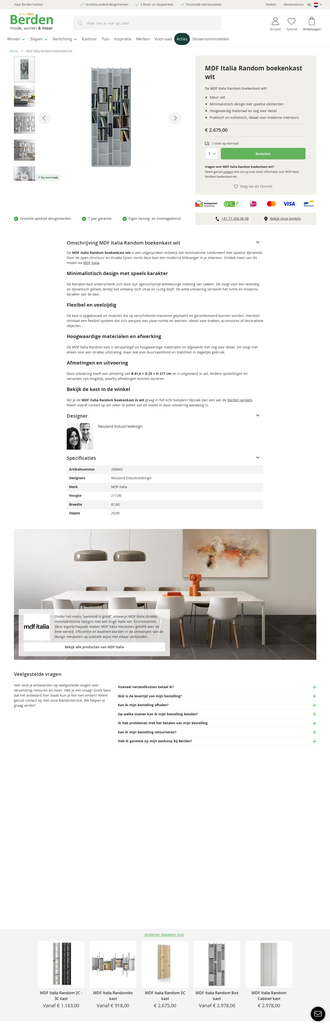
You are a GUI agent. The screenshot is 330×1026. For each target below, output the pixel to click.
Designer (77, 414)
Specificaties (81, 456)
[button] (314, 4)
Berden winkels (240, 398)
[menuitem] (18, 38)
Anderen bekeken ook (164, 934)
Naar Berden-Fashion (28, 4)
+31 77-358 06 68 (235, 217)
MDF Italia (91, 261)
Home (14, 49)
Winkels (271, 4)
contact (228, 170)
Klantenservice (294, 4)
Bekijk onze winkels (285, 217)
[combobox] (147, 23)
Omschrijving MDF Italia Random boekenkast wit (123, 241)
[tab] (165, 241)
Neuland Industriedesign (120, 425)
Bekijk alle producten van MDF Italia (94, 645)
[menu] (165, 39)
